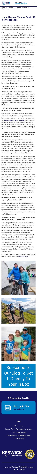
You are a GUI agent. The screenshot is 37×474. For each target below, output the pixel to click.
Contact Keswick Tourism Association (18, 435)
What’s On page (23, 256)
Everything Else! (16, 9)
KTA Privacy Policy (18, 438)
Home (3, 7)
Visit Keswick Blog (22, 7)
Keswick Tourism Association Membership (18, 429)
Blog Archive (4, 9)
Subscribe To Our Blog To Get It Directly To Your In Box (18, 376)
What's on (10, 7)
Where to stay (18, 426)
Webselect (24, 466)
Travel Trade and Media (18, 432)
